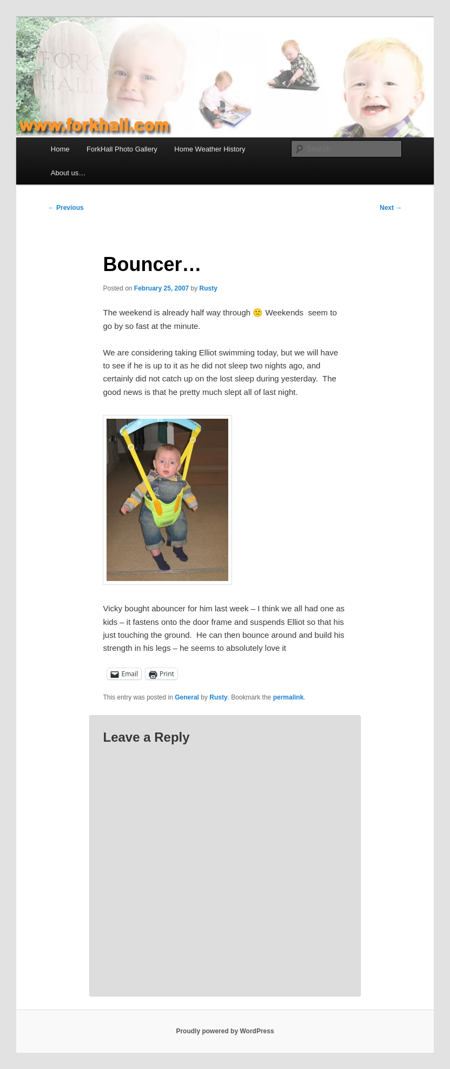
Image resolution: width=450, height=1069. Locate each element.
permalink (288, 697)
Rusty (208, 288)
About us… (68, 173)
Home (60, 149)
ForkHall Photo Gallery (122, 149)
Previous (66, 208)
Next (391, 208)
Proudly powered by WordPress (225, 1031)
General (187, 697)
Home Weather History (209, 149)
